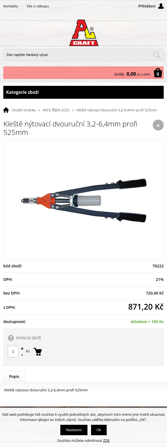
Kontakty (10, 6)
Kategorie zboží (83, 92)
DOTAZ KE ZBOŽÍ (28, 338)
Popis (14, 376)
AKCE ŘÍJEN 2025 (56, 109)
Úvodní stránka (24, 109)
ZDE (106, 440)
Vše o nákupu (38, 6)
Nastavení (74, 430)
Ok (99, 430)
